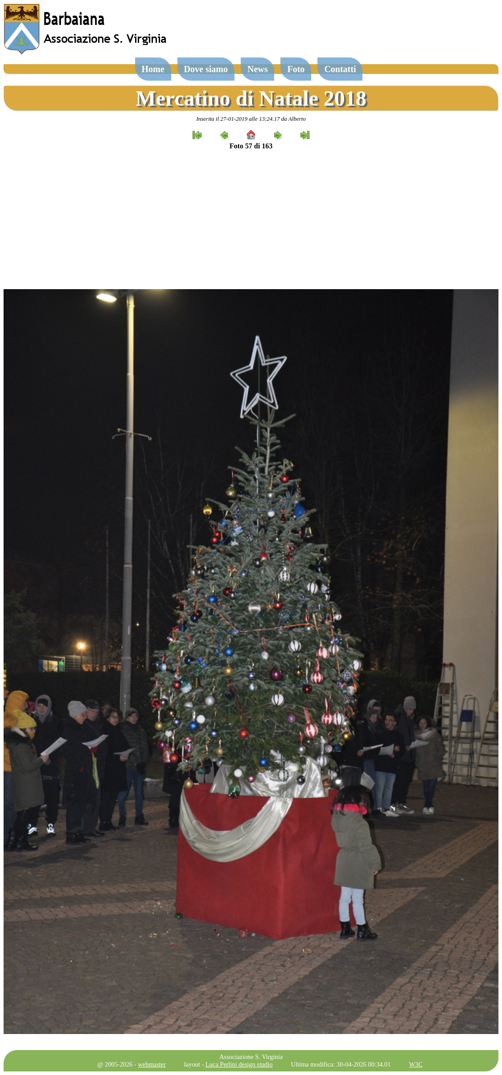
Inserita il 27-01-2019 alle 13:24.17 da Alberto (251, 118)
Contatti (340, 69)
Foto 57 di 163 (251, 146)
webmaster (151, 1064)
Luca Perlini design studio (239, 1064)
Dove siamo (206, 69)
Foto (295, 69)
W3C (415, 1064)
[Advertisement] (251, 219)
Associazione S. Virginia (251, 1056)
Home (153, 69)
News (257, 69)
